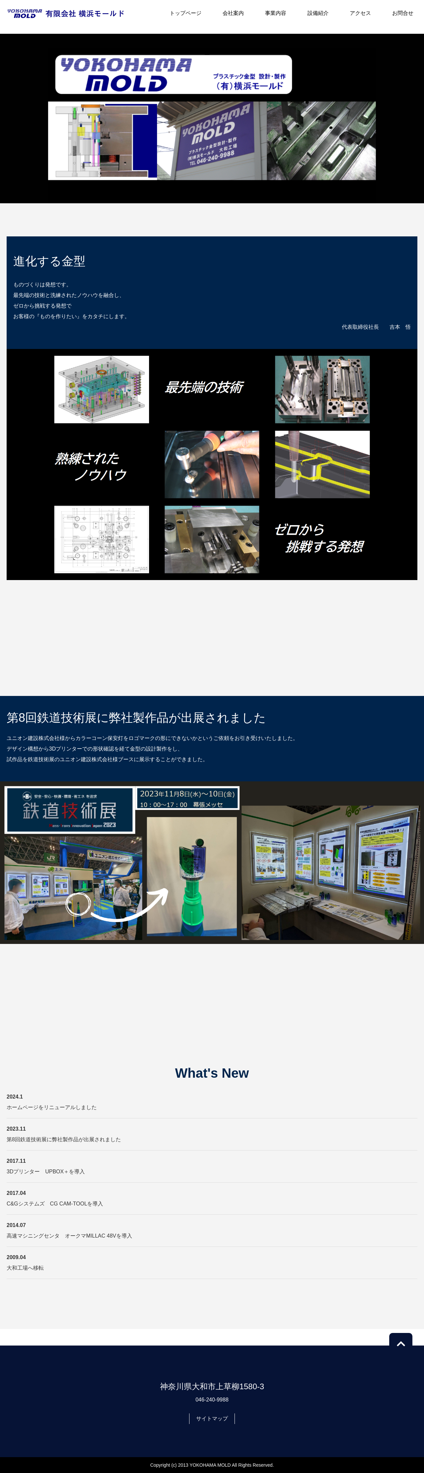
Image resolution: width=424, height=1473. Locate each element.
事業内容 (275, 13)
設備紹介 (318, 13)
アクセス (360, 13)
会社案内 (233, 13)
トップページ (185, 13)
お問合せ (402, 13)
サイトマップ (212, 1418)
